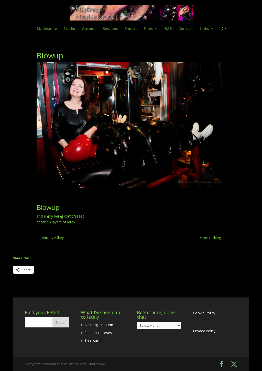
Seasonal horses (98, 332)
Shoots (131, 29)
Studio (69, 29)
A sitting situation (98, 324)
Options (89, 29)
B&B (168, 29)
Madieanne (47, 29)
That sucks (93, 340)
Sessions (110, 29)
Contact (186, 29)
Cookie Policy (204, 313)
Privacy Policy (204, 330)
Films (148, 29)
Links (204, 29)
